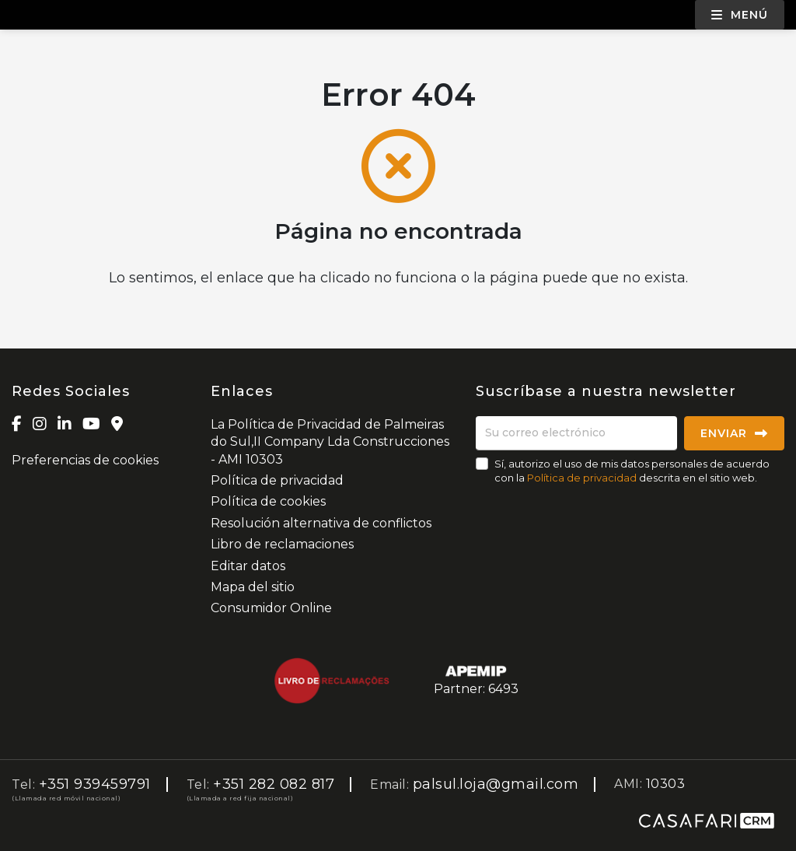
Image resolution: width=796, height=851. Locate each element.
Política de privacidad (277, 480)
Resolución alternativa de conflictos (321, 523)
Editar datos (248, 566)
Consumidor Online (271, 608)
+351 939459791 (95, 784)
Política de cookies (268, 501)
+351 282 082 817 (273, 784)
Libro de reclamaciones (282, 544)
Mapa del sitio (253, 587)
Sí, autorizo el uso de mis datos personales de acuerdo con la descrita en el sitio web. (632, 470)
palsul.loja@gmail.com (496, 784)
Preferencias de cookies (85, 460)
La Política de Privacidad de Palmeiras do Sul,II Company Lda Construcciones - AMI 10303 (330, 442)
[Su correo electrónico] (576, 433)
